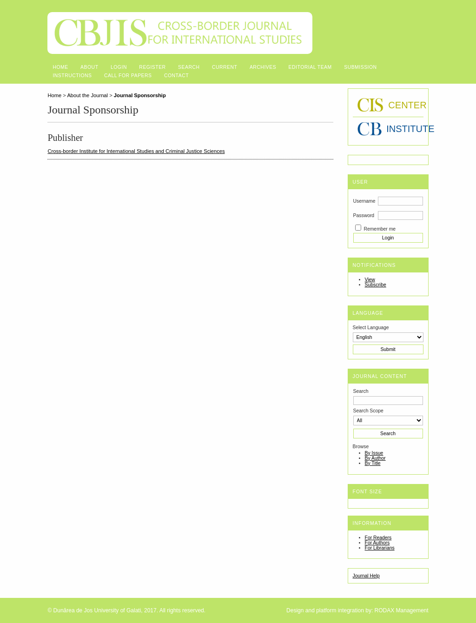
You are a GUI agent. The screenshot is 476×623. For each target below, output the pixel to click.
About (89, 67)
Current (224, 67)
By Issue (374, 453)
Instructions (72, 75)
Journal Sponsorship (140, 95)
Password (364, 215)
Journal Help (366, 575)
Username (364, 201)
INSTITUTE (390, 129)
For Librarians (380, 547)
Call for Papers (128, 75)
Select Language (371, 327)
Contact (176, 75)
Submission (360, 67)
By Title (373, 463)
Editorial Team (310, 67)
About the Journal (87, 95)
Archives (263, 67)
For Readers (378, 537)
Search (188, 67)
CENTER (390, 105)
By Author (375, 458)
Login (119, 67)
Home (60, 67)
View (370, 279)
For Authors (377, 542)
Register (152, 67)
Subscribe (375, 284)
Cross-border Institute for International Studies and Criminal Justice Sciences (136, 151)
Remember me (380, 229)
